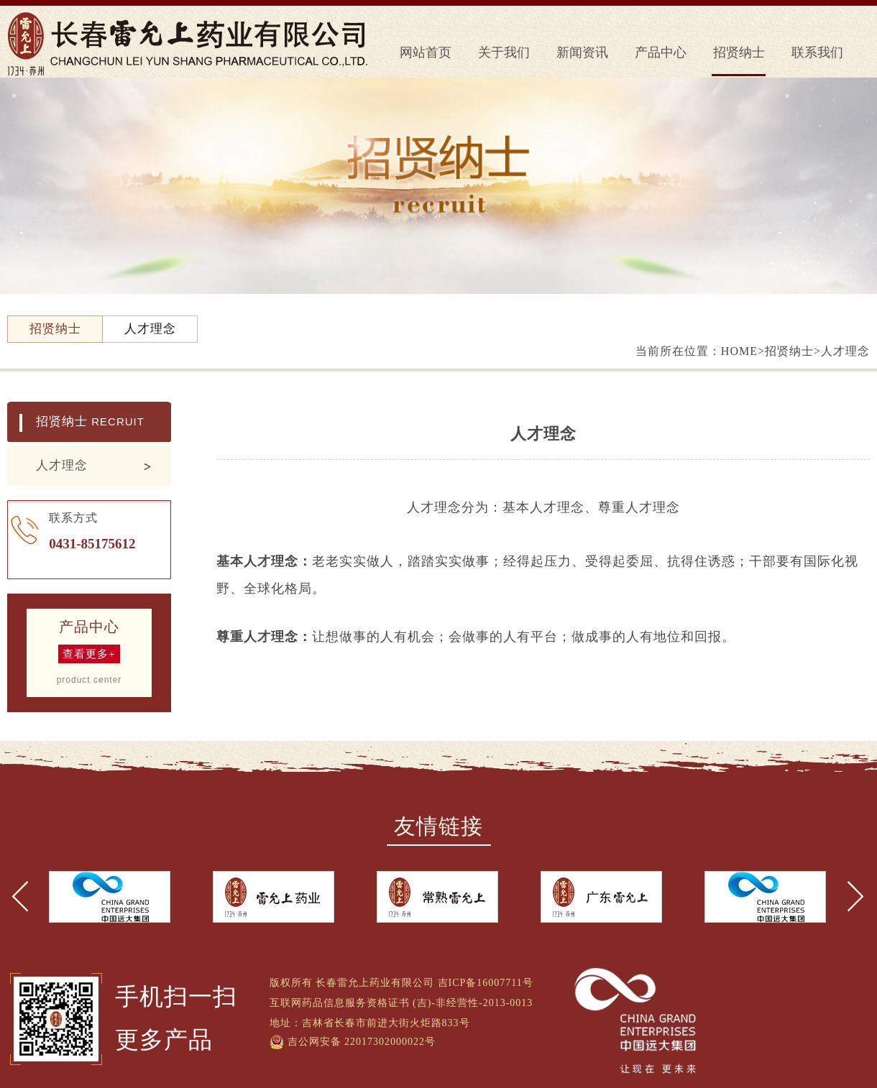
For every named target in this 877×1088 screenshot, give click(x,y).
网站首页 (425, 52)
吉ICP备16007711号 (485, 982)
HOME (739, 351)
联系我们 (817, 52)
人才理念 (62, 465)
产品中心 (661, 52)
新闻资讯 (582, 52)
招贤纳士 (739, 52)
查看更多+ (89, 654)
